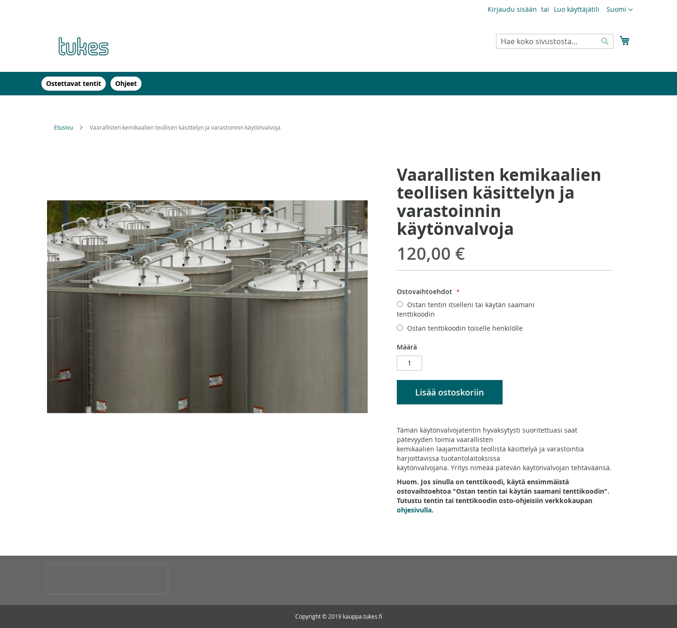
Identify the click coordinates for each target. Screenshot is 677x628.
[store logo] (87, 45)
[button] (619, 10)
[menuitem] (73, 84)
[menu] (338, 83)
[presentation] (107, 579)
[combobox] (555, 41)
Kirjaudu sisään (512, 9)
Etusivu (63, 127)
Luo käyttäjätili (576, 9)
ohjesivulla (414, 509)
